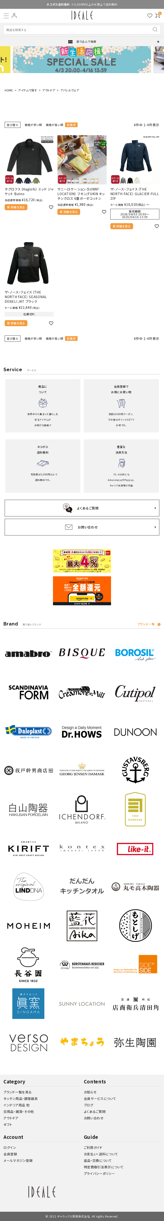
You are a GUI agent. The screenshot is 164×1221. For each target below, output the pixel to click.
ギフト (7, 1124)
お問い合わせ (94, 1118)
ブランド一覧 (146, 624)
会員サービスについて (100, 1098)
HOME (9, 90)
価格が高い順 (54, 125)
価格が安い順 (33, 125)
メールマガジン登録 (18, 1160)
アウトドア (48, 90)
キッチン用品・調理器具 (20, 1098)
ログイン (9, 1147)
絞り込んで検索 (82, 42)
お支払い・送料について (101, 1154)
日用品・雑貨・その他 (18, 1111)
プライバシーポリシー (99, 1173)
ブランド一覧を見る (17, 1092)
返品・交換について (98, 1160)
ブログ (88, 1105)
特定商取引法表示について (104, 1167)
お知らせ (90, 1092)
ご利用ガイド (93, 1147)
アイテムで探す (27, 90)
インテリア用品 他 (16, 1105)
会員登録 (10, 1154)
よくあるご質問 (95, 1111)
